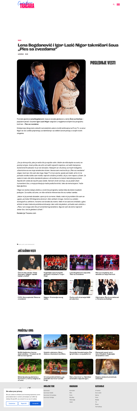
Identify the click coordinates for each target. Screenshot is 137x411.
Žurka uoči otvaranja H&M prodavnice (80, 298)
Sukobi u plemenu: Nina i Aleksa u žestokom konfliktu (55, 353)
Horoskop (98, 406)
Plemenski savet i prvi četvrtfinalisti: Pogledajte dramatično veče (105, 354)
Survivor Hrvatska (50, 395)
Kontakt (72, 390)
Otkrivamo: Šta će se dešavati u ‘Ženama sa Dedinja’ (107, 298)
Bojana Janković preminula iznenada (106, 378)
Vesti (71, 402)
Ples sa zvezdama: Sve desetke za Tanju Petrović (105, 273)
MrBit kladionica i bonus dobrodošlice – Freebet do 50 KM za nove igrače (29, 354)
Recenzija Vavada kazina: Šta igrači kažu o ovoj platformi (81, 353)
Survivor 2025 (48, 393)
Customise (12, 403)
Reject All (24, 403)
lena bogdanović (29, 244)
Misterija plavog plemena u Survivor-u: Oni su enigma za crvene (29, 378)
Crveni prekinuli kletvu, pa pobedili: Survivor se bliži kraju (54, 378)
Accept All (35, 403)
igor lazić (21, 244)
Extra (97, 395)
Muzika (71, 397)
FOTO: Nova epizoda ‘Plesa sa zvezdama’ (29, 298)
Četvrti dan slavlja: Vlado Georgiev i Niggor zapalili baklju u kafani (27, 274)
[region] (23, 397)
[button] (113, 4)
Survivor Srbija (49, 397)
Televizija (72, 400)
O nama (97, 390)
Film (70, 393)
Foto (70, 395)
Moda (97, 400)
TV (96, 402)
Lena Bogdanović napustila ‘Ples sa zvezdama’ (80, 273)
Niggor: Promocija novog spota (53, 298)
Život (97, 404)
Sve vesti (98, 393)
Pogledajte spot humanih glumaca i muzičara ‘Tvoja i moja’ (54, 274)
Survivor (47, 390)
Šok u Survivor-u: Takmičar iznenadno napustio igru (80, 378)
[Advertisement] (68, 24)
